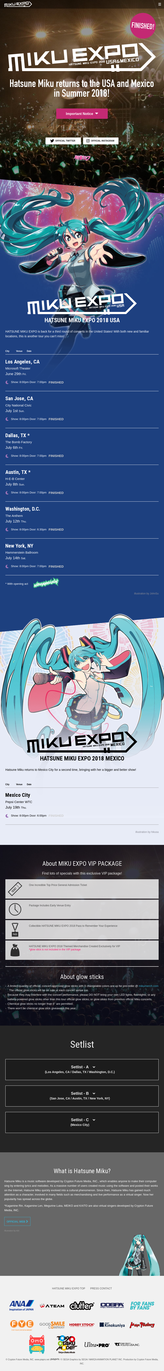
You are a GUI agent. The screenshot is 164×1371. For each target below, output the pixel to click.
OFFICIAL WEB (17, 1221)
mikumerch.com (148, 986)
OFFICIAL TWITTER (62, 141)
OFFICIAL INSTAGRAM (100, 140)
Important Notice (82, 113)
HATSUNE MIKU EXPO (18, 4)
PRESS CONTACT (101, 1288)
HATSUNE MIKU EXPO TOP (68, 1288)
